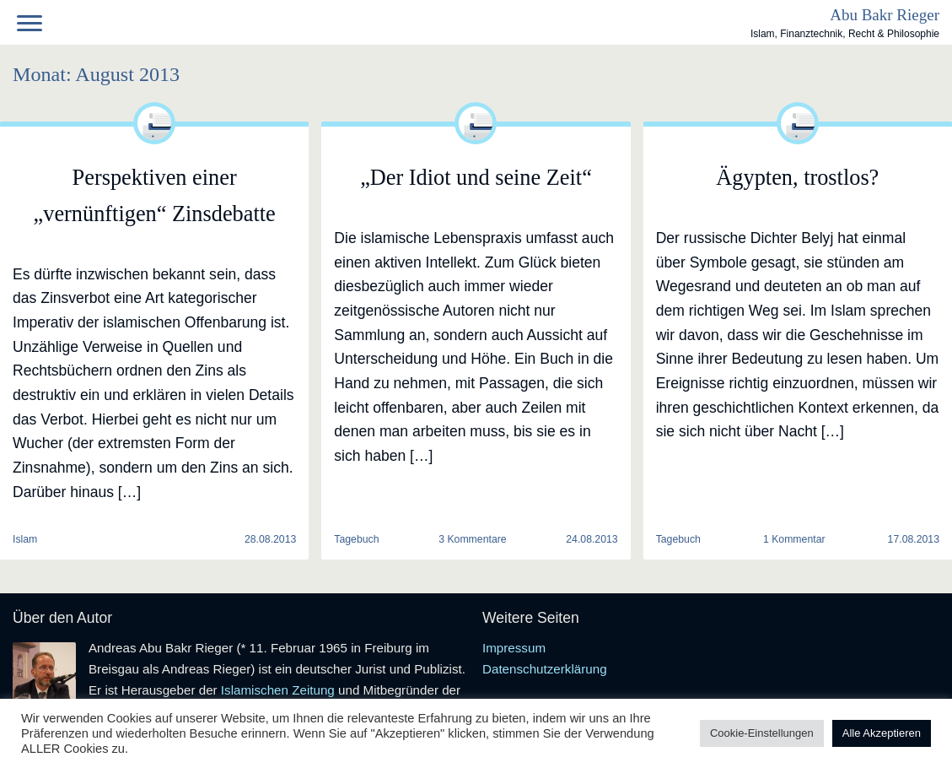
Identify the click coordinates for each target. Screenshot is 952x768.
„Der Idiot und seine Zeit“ (476, 177)
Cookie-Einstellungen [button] (762, 733)
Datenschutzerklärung (544, 669)
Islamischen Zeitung (278, 690)
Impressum (514, 648)
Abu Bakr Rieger (884, 15)
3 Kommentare (472, 539)
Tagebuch (356, 539)
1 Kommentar (794, 539)
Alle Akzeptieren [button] (881, 733)
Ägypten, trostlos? (797, 177)
